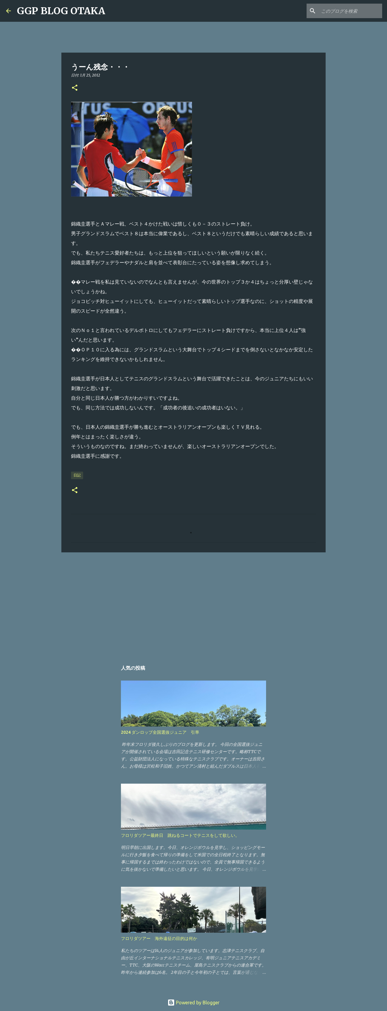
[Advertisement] (193, 603)
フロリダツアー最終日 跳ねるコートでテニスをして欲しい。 (180, 835)
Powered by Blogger (193, 1002)
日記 (77, 475)
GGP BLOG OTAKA (61, 11)
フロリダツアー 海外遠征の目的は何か (159, 938)
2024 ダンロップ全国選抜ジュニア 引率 (160, 732)
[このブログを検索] (350, 11)
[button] (74, 88)
